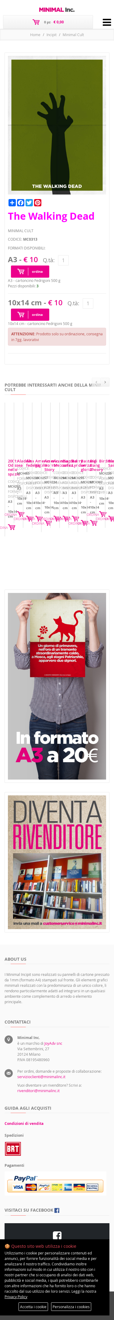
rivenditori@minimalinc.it (38, 1090)
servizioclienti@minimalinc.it (41, 1076)
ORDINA (100, 547)
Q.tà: (49, 260)
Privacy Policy (16, 1296)
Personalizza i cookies (71, 1306)
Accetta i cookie (33, 1306)
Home (35, 34)
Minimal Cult (73, 34)
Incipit (52, 34)
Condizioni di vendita (24, 1123)
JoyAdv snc (53, 1043)
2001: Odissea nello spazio (32, 518)
